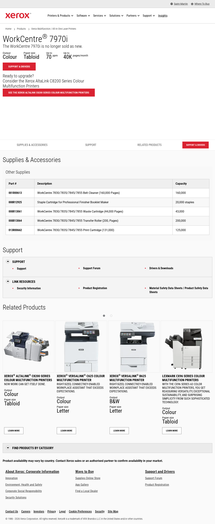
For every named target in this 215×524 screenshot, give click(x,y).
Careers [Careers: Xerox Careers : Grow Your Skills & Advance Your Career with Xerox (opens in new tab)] (25, 511)
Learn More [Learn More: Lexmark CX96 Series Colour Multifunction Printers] (172, 430)
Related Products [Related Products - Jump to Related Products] (149, 145)
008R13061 (15, 211)
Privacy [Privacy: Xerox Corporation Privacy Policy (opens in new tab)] (51, 511)
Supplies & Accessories (32, 145)
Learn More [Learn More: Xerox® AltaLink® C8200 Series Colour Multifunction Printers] (14, 430)
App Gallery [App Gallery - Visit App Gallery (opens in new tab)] (82, 484)
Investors (39, 511)
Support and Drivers (160, 471)
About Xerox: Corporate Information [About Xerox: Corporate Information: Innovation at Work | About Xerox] (32, 471)
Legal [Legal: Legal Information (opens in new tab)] (62, 511)
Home (8, 28)
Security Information (29, 288)
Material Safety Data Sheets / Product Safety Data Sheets (178, 290)
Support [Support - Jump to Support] (90, 145)
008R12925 (15, 202)
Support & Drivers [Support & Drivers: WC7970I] (19, 66)
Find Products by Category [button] (33, 448)
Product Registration (95, 288)
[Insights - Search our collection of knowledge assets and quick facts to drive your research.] (163, 16)
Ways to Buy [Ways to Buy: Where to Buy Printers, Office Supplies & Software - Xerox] (84, 471)
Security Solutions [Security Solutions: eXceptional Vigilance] (15, 497)
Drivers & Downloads (161, 268)
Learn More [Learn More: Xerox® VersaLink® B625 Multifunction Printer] (119, 430)
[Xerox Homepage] (18, 16)
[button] (104, 316)
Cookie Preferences (80, 511)
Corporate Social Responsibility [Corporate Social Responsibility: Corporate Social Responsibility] (23, 491)
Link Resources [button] (23, 282)
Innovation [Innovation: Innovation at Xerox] (11, 478)
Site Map (113, 511)
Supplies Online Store (87, 478)
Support (21, 268)
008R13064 (15, 220)
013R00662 (15, 230)
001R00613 (15, 193)
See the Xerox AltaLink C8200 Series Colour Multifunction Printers (48, 92)
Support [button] (18, 262)
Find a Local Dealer (86, 491)
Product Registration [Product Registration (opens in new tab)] (157, 484)
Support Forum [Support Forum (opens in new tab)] (153, 478)
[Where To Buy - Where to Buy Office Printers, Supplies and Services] (200, 4)
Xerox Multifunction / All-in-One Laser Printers (53, 28)
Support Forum (91, 268)
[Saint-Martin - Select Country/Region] (179, 4)
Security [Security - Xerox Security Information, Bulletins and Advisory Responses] (100, 511)
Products (21, 28)
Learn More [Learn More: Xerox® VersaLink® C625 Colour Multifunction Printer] (66, 430)
